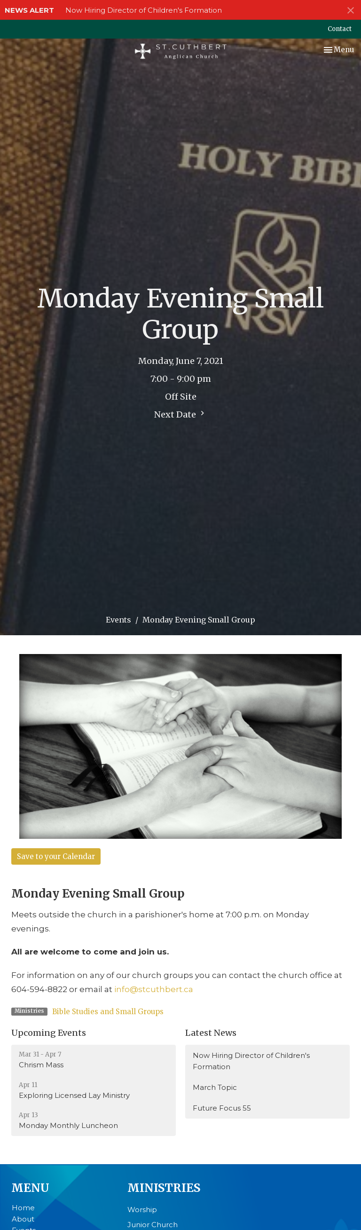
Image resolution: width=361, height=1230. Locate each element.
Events (118, 619)
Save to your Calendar (56, 856)
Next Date (180, 414)
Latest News (210, 1032)
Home (23, 1207)
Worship (142, 1209)
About (23, 1218)
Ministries (163, 1188)
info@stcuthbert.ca (153, 989)
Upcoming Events (48, 1032)
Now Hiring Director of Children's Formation (143, 10)
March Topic (215, 1087)
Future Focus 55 (222, 1108)
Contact (340, 29)
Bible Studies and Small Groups (108, 1011)
